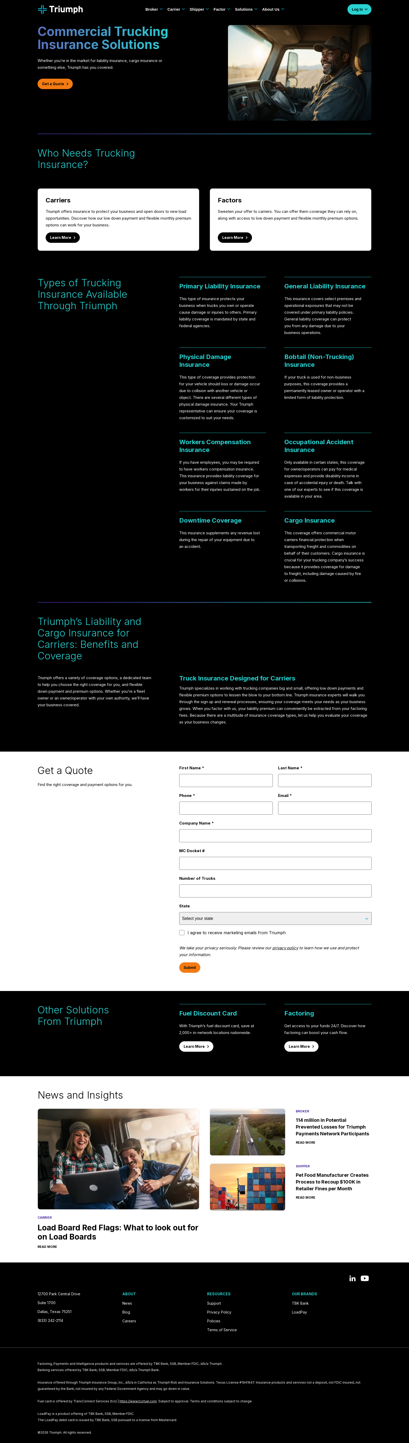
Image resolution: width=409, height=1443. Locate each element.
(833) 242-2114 (50, 1320)
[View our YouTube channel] (365, 1278)
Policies (213, 1321)
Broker (154, 9)
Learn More (62, 237)
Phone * (226, 804)
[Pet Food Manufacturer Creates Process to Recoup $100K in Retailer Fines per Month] (247, 1187)
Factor (222, 9)
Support (214, 1303)
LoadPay (299, 1312)
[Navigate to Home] (60, 9)
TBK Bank (300, 1303)
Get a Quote (55, 84)
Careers (129, 1321)
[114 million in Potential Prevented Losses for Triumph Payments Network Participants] (247, 1132)
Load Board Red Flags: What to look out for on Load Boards (118, 1232)
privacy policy (285, 947)
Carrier (176, 9)
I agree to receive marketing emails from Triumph (232, 932)
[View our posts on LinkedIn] (353, 1278)
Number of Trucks (275, 886)
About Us (273, 9)
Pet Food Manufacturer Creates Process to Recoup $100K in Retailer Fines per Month (332, 1181)
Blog (126, 1312)
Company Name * (275, 831)
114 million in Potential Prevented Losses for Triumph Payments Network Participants (332, 1126)
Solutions (246, 9)
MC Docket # (275, 859)
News (127, 1303)
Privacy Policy (219, 1312)
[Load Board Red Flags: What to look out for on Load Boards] (118, 1159)
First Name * (226, 776)
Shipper (199, 9)
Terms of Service (222, 1330)
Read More (47, 1246)
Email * (324, 804)
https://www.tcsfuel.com (138, 1401)
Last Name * (324, 776)
